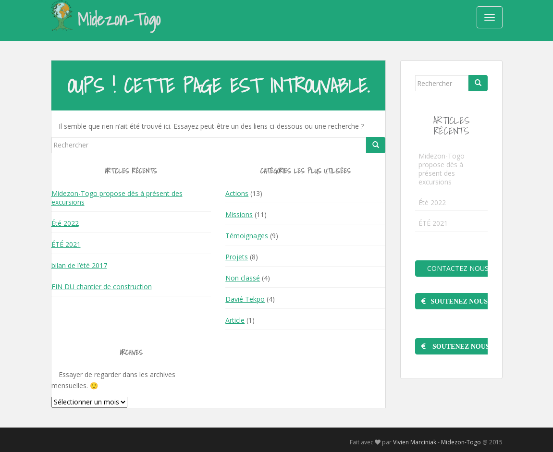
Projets (236, 256)
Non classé (242, 277)
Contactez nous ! (456, 268)
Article (235, 320)
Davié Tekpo (245, 299)
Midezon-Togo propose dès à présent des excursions (117, 198)
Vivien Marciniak (414, 442)
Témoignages (246, 235)
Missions (239, 214)
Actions (236, 193)
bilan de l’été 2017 (79, 265)
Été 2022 (65, 223)
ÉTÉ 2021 (66, 244)
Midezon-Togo (106, 19)
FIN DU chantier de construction (101, 286)
